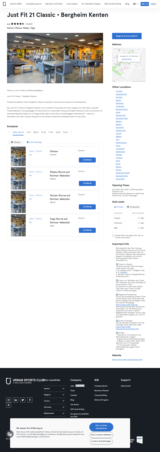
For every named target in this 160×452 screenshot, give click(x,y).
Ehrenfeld (120, 127)
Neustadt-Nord (122, 109)
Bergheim (119, 103)
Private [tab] (118, 207)
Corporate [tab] (133, 207)
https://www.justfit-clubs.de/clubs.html (127, 360)
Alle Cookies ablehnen (101, 435)
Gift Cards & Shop (77, 409)
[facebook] (29, 399)
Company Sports (100, 386)
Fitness (54, 151)
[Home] (4, 4)
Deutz (118, 146)
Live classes (72, 4)
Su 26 (65, 132)
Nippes (118, 100)
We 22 (36, 132)
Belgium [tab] (54, 394)
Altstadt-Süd (121, 115)
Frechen (119, 91)
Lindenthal (120, 106)
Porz (117, 140)
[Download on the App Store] (14, 391)
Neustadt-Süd (121, 94)
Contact (73, 395)
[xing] (8, 404)
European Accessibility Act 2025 (79, 415)
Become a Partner (54, 4)
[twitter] (22, 399)
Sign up (145, 4)
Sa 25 (58, 132)
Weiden (119, 121)
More (108, 4)
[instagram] (8, 399)
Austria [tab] (54, 388)
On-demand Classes (91, 4)
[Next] (96, 58)
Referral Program (101, 400)
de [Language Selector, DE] (135, 4)
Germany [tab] (54, 407)
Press (72, 391)
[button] (10, 434)
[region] (70, 433)
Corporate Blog (100, 395)
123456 (122, 272)
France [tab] (54, 400)
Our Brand (74, 405)
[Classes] (16, 142)
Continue (87, 160)
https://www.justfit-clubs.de (126, 305)
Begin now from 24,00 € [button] (127, 36)
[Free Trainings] (34, 142)
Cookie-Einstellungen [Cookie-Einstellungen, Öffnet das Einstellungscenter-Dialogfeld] (101, 441)
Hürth (118, 112)
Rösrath (119, 155)
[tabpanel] (129, 220)
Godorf (118, 134)
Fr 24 (51, 132)
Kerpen (118, 167)
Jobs (72, 386)
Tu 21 (28, 132)
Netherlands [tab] (54, 413)
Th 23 (43, 132)
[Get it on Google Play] (33, 391)
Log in (153, 4)
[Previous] (14, 58)
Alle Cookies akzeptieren (101, 427)
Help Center (126, 386)
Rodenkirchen (121, 143)
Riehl (118, 161)
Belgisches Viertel (123, 173)
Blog (72, 400)
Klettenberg (120, 152)
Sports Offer (16, 4)
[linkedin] (15, 399)
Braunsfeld (120, 179)
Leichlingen (120, 149)
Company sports (33, 4)
